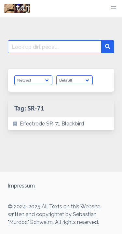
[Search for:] (55, 46)
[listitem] (61, 123)
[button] (113, 8)
